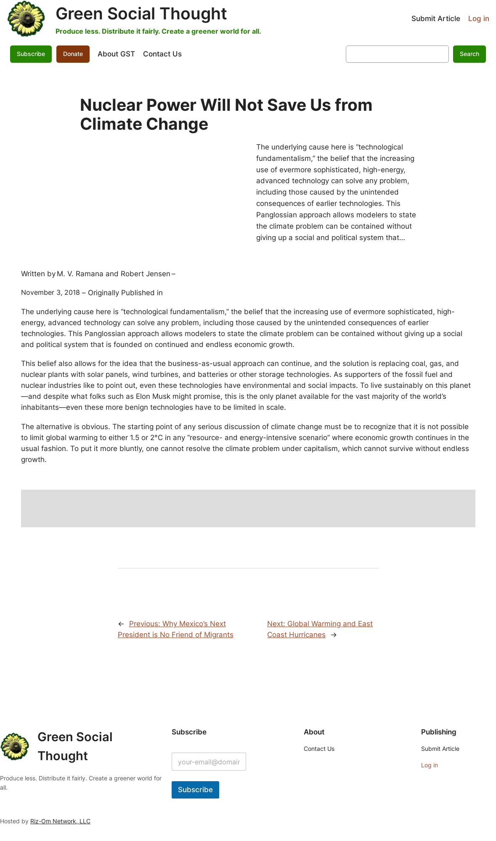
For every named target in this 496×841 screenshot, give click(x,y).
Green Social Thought (141, 13)
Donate (73, 53)
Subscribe (31, 53)
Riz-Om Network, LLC (60, 821)
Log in (478, 18)
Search (469, 53)
